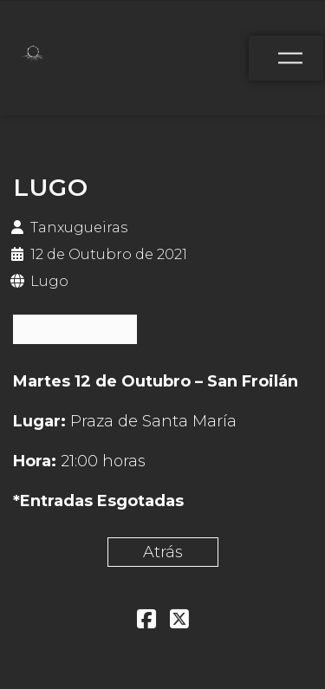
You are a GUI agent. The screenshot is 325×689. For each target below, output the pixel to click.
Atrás (163, 552)
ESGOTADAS (75, 329)
